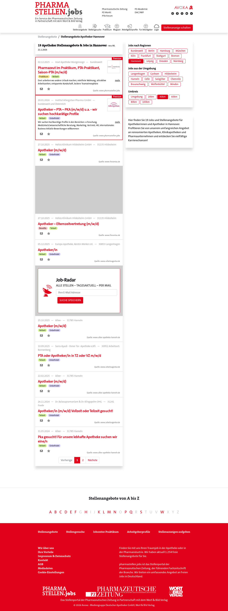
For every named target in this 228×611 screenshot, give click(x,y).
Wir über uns (46, 548)
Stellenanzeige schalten (177, 27)
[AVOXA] (183, 7)
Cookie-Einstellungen (51, 572)
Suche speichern (70, 300)
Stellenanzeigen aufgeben (174, 532)
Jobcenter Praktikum (106, 532)
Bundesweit (137, 50)
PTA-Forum (107, 15)
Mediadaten (45, 568)
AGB (40, 564)
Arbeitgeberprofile (138, 532)
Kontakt (43, 560)
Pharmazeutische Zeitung (114, 9)
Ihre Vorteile (45, 552)
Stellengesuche (75, 532)
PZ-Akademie (141, 9)
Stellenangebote (48, 532)
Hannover (136, 61)
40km (163, 96)
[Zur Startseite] (58, 12)
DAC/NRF (139, 12)
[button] (156, 27)
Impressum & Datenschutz (54, 556)
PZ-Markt (106, 12)
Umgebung (137, 96)
